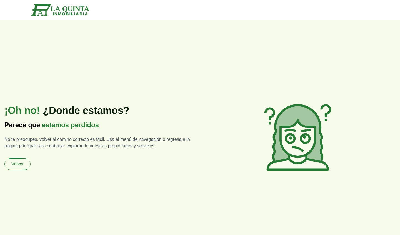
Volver (17, 164)
